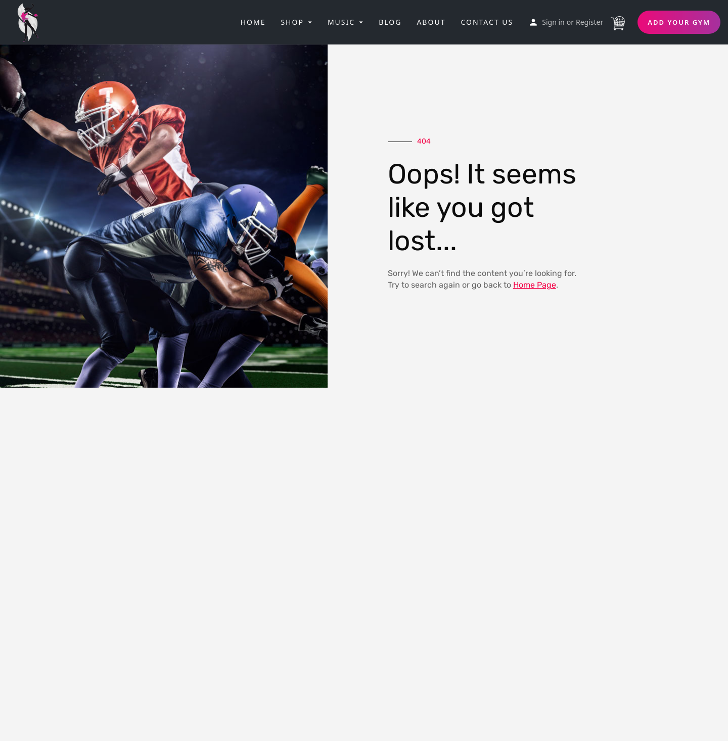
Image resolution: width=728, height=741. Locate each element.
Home (253, 22)
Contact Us (487, 22)
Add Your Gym (679, 22)
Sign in (553, 22)
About (431, 22)
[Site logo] (31, 21)
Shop (292, 22)
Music (341, 22)
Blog (390, 22)
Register (589, 22)
